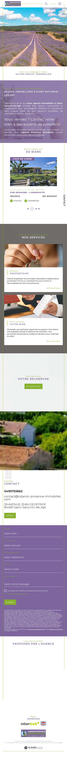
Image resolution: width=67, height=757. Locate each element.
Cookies (60, 742)
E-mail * (9, 564)
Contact (64, 200)
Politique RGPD (51, 742)
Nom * (8, 529)
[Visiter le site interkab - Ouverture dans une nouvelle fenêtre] (30, 723)
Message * (11, 576)
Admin (38, 742)
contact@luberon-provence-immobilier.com (32, 498)
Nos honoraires (10, 742)
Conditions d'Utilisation (56, 629)
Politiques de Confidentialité (36, 629)
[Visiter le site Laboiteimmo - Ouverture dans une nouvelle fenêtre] (33, 750)
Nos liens (43, 742)
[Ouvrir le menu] (60, 3)
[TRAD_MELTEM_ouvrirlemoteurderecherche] (46, 3)
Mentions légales (29, 742)
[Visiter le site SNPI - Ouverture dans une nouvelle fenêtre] (43, 723)
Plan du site (19, 742)
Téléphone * (12, 552)
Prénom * (10, 540)
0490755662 (13, 491)
